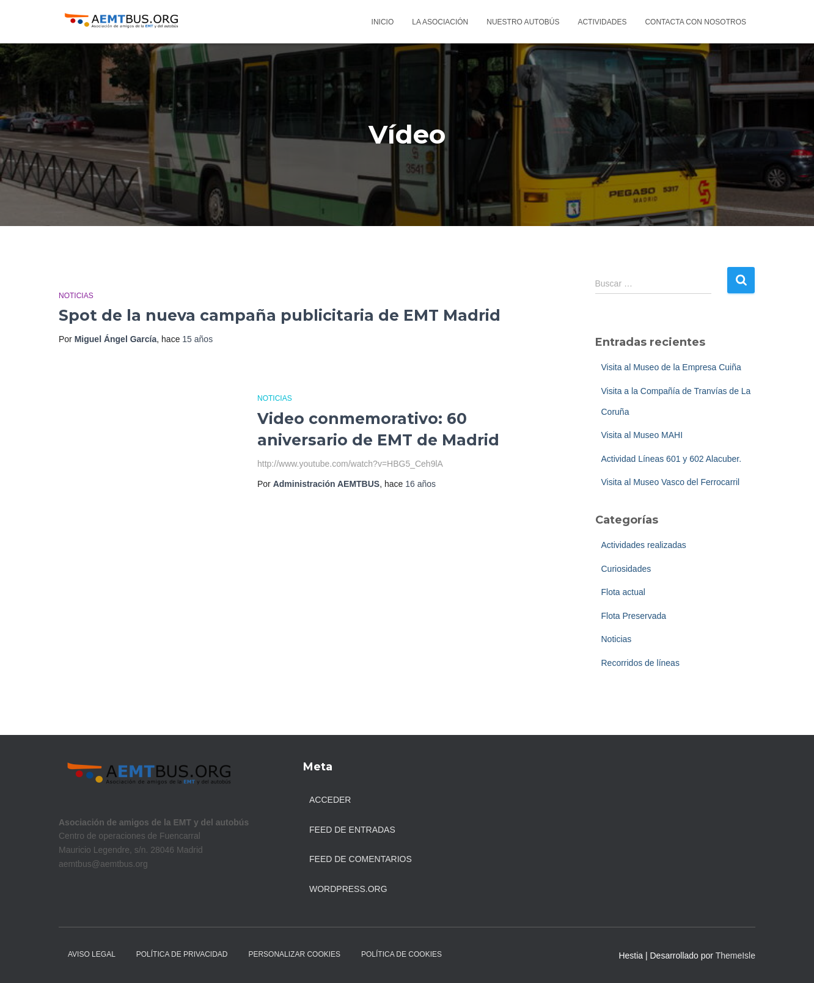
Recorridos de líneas (640, 663)
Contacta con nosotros (695, 22)
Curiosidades (626, 569)
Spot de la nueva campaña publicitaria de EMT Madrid (280, 315)
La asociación (440, 22)
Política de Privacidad (182, 954)
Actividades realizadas (643, 545)
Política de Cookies (401, 954)
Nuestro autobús (522, 22)
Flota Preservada (634, 616)
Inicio (383, 22)
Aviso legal (92, 954)
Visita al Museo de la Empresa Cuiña (671, 367)
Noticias (76, 295)
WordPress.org (348, 889)
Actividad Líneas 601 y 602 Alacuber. (671, 459)
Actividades (602, 22)
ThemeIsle (735, 955)
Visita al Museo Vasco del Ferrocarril (670, 482)
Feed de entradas (352, 830)
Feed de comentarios (360, 859)
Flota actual (623, 592)
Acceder (330, 800)
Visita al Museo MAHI (642, 435)
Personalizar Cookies (294, 954)
